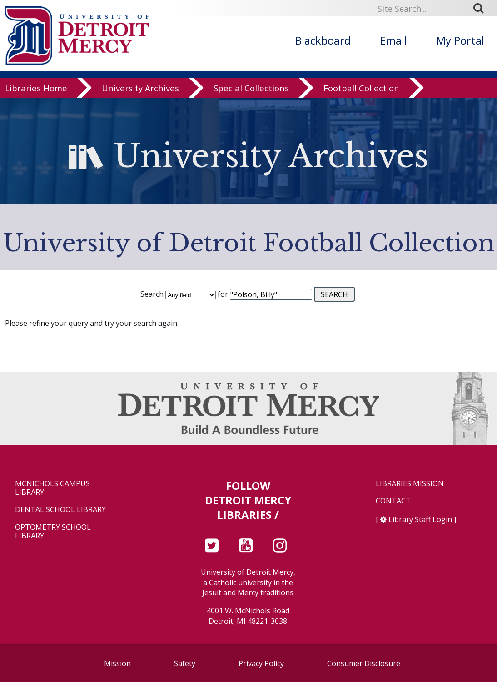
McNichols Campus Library (52, 488)
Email (393, 40)
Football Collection (361, 88)
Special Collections (251, 88)
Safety (184, 663)
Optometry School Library (53, 531)
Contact (393, 501)
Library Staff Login (420, 519)
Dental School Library (60, 509)
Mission (117, 663)
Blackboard (323, 40)
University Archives (140, 88)
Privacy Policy (261, 663)
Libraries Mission (410, 483)
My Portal (460, 40)
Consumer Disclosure (363, 663)
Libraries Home (36, 88)
